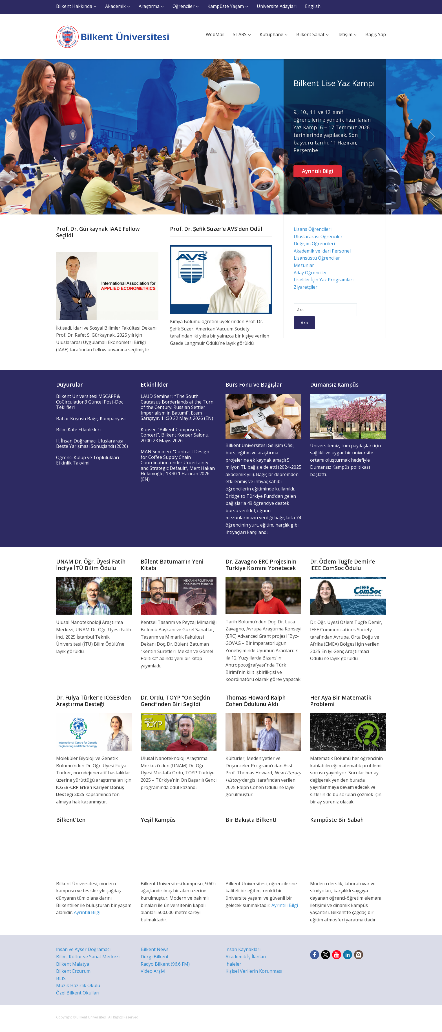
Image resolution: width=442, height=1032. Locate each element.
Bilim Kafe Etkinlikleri (78, 429)
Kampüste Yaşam (225, 6)
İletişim (344, 34)
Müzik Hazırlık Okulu (78, 985)
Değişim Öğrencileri (314, 243)
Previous (10, 137)
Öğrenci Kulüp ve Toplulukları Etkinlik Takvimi (87, 460)
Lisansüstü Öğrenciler (317, 258)
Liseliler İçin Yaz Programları (323, 280)
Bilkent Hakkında (74, 6)
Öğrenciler (184, 6)
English (313, 6)
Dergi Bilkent (155, 957)
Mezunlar (304, 265)
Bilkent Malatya (72, 964)
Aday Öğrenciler (310, 272)
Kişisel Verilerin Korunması (254, 971)
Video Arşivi (153, 971)
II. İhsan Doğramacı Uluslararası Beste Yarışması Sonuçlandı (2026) (92, 444)
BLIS (61, 978)
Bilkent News (155, 949)
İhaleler (233, 964)
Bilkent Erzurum (73, 971)
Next (432, 137)
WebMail (215, 34)
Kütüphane (271, 34)
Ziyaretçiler (305, 287)
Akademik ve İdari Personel (322, 251)
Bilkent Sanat (310, 34)
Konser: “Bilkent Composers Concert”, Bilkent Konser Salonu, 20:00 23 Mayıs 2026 (175, 435)
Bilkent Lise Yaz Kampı (334, 83)
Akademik (115, 6)
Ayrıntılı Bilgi (317, 171)
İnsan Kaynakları (243, 949)
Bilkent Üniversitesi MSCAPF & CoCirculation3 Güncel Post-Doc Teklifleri (89, 401)
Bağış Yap (375, 34)
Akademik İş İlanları (246, 957)
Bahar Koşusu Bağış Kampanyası (90, 418)
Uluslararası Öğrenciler (318, 236)
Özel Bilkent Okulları (77, 993)
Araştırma (149, 6)
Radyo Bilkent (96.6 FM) (165, 964)
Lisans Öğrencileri (313, 229)
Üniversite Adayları (277, 6)
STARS (240, 34)
